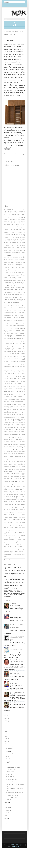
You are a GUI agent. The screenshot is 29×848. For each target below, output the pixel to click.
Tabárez (18, 519)
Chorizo (11, 269)
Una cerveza (16, 534)
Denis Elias (19, 297)
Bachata (14, 239)
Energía (16, 333)
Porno (24, 483)
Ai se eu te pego (22, 222)
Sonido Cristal (19, 516)
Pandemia (6, 469)
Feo (24, 346)
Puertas (24, 489)
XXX (11, 553)
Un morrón (9, 534)
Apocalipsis (20, 232)
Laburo (13, 398)
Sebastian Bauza (7, 506)
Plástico (12, 479)
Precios (18, 484)
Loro (23, 407)
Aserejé (20, 234)
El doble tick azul (16, 318)
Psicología (14, 489)
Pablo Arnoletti (12, 466)
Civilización (23, 272)
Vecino (21, 539)
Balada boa (23, 240)
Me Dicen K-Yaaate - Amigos (12, 779)
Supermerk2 (6, 519)
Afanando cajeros (14, 219)
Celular (8, 260)
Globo (21, 356)
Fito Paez (21, 350)
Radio (11, 493)
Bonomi (5, 249)
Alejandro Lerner (17, 224)
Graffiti (16, 358)
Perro (17, 478)
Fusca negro (14, 353)
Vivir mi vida (22, 546)
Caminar (23, 253)
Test (16, 524)
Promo (19, 488)
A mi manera (21, 214)
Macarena (18, 412)
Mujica (19, 447)
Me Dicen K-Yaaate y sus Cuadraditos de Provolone (14, 431)
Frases (15, 351)
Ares (9, 234)
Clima (8, 275)
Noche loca (13, 459)
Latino (18, 399)
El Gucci (22, 320)
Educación (15, 315)
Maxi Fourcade (9, 425)
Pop (18, 481)
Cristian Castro (22, 286)
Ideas (5, 371)
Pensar (5, 478)
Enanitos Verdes (10, 333)
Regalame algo (22, 494)
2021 (15, 211)
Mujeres (16, 447)
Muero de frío (22, 446)
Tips (5, 527)
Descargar (6, 299)
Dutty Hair (23, 314)
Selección (12, 506)
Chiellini (21, 265)
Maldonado (6, 417)
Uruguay (7, 537)
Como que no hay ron (17, 277)
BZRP (11, 252)
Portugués (6, 484)
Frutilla (10, 353)
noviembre (8, 748)
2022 (17, 211)
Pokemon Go (6, 481)
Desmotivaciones (8, 300)
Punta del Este (11, 491)
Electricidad (22, 328)
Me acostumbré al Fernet (19, 427)
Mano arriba (17, 417)
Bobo (18, 247)
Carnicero (20, 257)
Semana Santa (19, 506)
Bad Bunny (19, 239)
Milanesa (23, 437)
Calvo (12, 253)
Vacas (5, 539)
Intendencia (15, 375)
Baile (13, 240)
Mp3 (18, 444)
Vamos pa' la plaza (16, 539)
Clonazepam (13, 275)
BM (15, 247)
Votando (14, 549)
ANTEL (10, 232)
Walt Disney (8, 551)
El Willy (11, 328)
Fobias (5, 351)
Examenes (23, 343)
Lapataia (5, 399)
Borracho (9, 249)
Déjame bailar (19, 295)
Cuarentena (11, 289)
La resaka (10, 396)
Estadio (15, 341)
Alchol (5, 224)
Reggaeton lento (17, 496)
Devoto (9, 302)
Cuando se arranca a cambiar (15, 287)
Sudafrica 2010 (12, 517)
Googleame (9, 358)
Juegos (14, 381)
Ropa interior (11, 501)
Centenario (12, 260)
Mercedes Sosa (14, 436)
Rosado (16, 501)
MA (15, 412)
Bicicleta (13, 245)
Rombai (5, 501)
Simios (12, 512)
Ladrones (16, 398)
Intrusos (9, 376)
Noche (8, 459)
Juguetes (20, 381)
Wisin (5, 553)
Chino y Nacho (12, 267)
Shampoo (8, 509)
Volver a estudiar (19, 548)
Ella (11, 330)
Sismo (24, 514)
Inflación (5, 373)
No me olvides (6, 454)
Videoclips (6, 545)
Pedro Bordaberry (13, 474)
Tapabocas (17, 520)
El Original (18, 323)
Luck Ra (16, 411)
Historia (12, 366)
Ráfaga (17, 493)
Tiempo (17, 525)
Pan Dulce (18, 467)
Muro (11, 449)
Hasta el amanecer (17, 363)
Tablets (21, 519)
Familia (9, 345)
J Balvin (23, 376)
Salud (10, 502)
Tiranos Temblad (9, 527)
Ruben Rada (20, 501)
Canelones (19, 256)
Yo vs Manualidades (10, 782)
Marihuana (23, 419)
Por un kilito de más (10, 483)
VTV (17, 549)
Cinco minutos (12, 270)
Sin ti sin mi (17, 514)
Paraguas (23, 469)
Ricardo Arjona (15, 497)
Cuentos (5, 291)
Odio (20, 461)
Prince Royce (13, 486)
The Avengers (20, 524)
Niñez (24, 453)
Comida (11, 277)
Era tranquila (21, 338)
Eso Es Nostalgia (17, 340)
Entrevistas (9, 338)
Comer (9, 277)
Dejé (7, 297)
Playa (15, 479)
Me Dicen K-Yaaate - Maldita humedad (14, 792)
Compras (17, 278)
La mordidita (12, 393)
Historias (17, 366)
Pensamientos (22, 476)
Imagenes (8, 371)
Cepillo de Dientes (18, 260)
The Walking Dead (11, 525)
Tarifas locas (21, 520)
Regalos (5, 496)
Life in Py (9, 404)
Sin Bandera (16, 512)
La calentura (15, 384)
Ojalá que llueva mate (12, 463)
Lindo (18, 404)
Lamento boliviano (21, 398)
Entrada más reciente (9, 154)
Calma (9, 253)
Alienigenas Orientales (8, 227)
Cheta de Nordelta (15, 265)
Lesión (13, 402)
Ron (8, 501)
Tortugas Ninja (7, 529)
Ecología (11, 315)
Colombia (5, 277)
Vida (15, 542)
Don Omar (15, 312)
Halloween (6, 363)
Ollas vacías (13, 464)
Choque (8, 269)
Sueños (16, 517)
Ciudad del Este (12, 272)
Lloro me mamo (13, 406)
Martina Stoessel (18, 422)
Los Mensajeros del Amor (16, 409)
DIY (7, 310)
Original (21, 464)
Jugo (17, 381)
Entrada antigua (21, 154)
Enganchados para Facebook (9, 335)
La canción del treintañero (14, 388)
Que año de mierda (21, 491)
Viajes (24, 541)
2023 (20, 211)
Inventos (16, 376)
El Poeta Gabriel (21, 325)
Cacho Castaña (15, 252)
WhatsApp (23, 551)
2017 (8, 211)
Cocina (24, 275)
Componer (12, 278)
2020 (13, 211)
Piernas (19, 478)
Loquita (20, 407)
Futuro (21, 353)
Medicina (9, 434)
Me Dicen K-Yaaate (18, 429)
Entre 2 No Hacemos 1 (10, 336)
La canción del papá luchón (13, 386)
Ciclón (17, 269)
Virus (19, 546)
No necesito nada (20, 454)
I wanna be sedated (20, 370)
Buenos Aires (19, 250)
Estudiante (12, 343)
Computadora (22, 278)
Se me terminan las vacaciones (18, 504)
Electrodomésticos (7, 330)
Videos (17, 544)
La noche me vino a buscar (19, 394)
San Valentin (17, 502)
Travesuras (23, 529)
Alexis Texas (11, 226)
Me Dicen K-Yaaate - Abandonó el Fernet (15, 765)
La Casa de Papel (22, 388)
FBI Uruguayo (9, 346)
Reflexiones (17, 494)
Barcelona (19, 242)
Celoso (5, 260)
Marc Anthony (11, 419)
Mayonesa (14, 425)
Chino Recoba (6, 267)
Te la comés (10, 522)
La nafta (22, 393)
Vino (12, 546)
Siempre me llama (21, 511)
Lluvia (18, 406)
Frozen (7, 353)
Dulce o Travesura (17, 314)
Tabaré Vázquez (13, 519)
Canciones (7, 256)
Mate (9, 424)
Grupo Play (10, 359)
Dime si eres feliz (21, 307)
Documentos (6, 312)
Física (17, 350)
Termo (9, 524)
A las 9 (12, 214)
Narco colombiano (16, 451)
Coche (20, 275)
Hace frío (23, 361)
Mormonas (6, 444)
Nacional (21, 450)
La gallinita (15, 391)
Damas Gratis (14, 294)
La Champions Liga (7, 389)
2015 (24, 209)
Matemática (12, 424)
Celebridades (22, 259)
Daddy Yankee (17, 292)
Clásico (5, 275)
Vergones (17, 541)
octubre (8, 751)
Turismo (20, 532)
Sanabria (21, 502)
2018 (6, 738)
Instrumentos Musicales (20, 373)
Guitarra (23, 360)
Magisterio (21, 414)
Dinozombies (13, 603)
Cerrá (9, 262)
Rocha (18, 499)
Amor (17, 229)
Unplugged (22, 535)
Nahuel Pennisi (7, 451)
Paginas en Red (16, 846)
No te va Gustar (12, 458)
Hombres (5, 368)
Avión (24, 237)
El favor (14, 320)
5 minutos (12, 212)
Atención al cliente (16, 235)
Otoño (5, 466)
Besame (9, 245)
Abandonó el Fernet (13, 216)
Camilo (20, 253)
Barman (23, 242)
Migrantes (19, 437)
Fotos (12, 351)
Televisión (6, 524)
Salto (7, 502)
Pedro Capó (19, 474)
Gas (18, 354)
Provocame (10, 489)
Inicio (16, 154)
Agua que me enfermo (15, 221)
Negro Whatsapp (15, 453)
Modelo (15, 441)
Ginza (18, 356)
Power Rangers (12, 484)
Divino (5, 310)
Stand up (23, 516)
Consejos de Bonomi (17, 280)
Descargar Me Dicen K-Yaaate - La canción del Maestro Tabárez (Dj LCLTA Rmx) (17, 661)
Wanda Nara (13, 551)
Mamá (14, 417)
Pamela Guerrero (8, 467)
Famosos (13, 345)
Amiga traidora (6, 229)
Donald (19, 312)
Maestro (23, 412)
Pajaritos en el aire (21, 466)
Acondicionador (17, 217)
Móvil (16, 444)
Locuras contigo (16, 407)
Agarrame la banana (7, 221)
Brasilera (5, 250)
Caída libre (6, 253)
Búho (24, 250)
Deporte (23, 297)
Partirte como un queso (12, 473)
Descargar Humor (13, 299)
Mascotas (5, 424)
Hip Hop (5, 366)
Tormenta (23, 527)
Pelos (12, 476)
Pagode (16, 466)
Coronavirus (16, 283)
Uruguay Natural (14, 537)
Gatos (8, 356)
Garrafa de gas (15, 354)
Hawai (13, 364)
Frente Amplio (20, 351)
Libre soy (19, 402)
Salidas (24, 501)
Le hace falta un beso (21, 401)
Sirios (21, 514)
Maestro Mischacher (8, 414)
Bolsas (24, 247)
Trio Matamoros (10, 530)
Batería (11, 244)
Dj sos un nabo (21, 310)
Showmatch (13, 509)
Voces (5, 548)
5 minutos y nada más (19, 212)
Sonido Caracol (13, 516)
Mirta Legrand (19, 439)
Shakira (21, 507)
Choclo (19, 267)
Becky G (20, 244)
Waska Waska (18, 551)
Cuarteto (16, 289)
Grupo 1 (20, 358)
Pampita (13, 467)
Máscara (23, 422)
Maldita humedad (11, 416)
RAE (14, 493)
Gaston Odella (22, 354)
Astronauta (9, 235)
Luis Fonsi (21, 411)
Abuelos (5, 217)
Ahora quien (13, 222)
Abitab (24, 216)
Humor (19, 31)
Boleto (21, 247)
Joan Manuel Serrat (9, 380)
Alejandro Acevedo (10, 224)
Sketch (5, 516)
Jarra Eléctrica (16, 378)
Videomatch (12, 544)
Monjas (19, 441)
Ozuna (7, 466)
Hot (21, 368)
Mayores (18, 425)
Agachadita (23, 219)
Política (15, 481)
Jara (10, 378)
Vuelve (22, 549)
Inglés (9, 373)
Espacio (8, 341)
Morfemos (23, 442)
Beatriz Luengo (16, 244)
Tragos (19, 529)
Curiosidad (11, 292)
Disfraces (15, 309)
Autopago (21, 237)
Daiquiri (21, 292)
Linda (15, 404)
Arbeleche (6, 234)
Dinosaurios (9, 309)
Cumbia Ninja (22, 291)
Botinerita (18, 249)
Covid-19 (13, 286)
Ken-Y (23, 383)
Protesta (5, 489)
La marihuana (6, 393)
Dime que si (14, 307)
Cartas (24, 257)
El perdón (22, 323)
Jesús (21, 378)
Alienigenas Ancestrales (20, 226)
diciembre (8, 746)
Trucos (15, 530)
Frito (4, 353)
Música (15, 449)
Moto (14, 444)
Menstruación (8, 436)
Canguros (23, 256)
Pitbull (5, 479)
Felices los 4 (21, 346)
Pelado (23, 474)
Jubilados (11, 381)
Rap (20, 493)
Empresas (22, 332)
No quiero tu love (21, 456)
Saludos (12, 502)
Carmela (10, 257)
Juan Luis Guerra (22, 380)
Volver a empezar (12, 548)
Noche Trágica (18, 459)
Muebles (10, 446)
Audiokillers (6, 237)
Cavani (11, 259)
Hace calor (20, 361)
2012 (6, 823)
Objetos (17, 461)
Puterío (16, 491)
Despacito (6, 302)
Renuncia (5, 497)
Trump (18, 530)
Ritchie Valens (12, 499)
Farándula (21, 345)
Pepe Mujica (13, 478)
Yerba (19, 553)
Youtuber (23, 554)
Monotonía (9, 442)
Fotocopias (9, 351)
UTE (19, 537)
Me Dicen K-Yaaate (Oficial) (18, 845)
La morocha (17, 393)
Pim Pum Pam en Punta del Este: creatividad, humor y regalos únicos (17, 637)
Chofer (5, 269)
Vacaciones (23, 537)
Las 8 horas (9, 399)
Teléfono (23, 522)
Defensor (15, 295)
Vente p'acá (6, 541)
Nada (24, 449)
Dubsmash (23, 312)
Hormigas (18, 368)
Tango (8, 520)
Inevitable (23, 371)
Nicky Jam (20, 453)
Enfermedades (22, 333)
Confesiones (12, 31)
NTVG (13, 461)
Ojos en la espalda (19, 463)
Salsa (5, 502)
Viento (21, 544)
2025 (24, 211)
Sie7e (17, 511)
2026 (5, 212)
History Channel (22, 366)
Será (9, 507)
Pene (18, 476)
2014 (20, 209)
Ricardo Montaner (22, 497)
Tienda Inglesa (22, 525)
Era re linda (15, 338)
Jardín (12, 378)
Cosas (20, 283)
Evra (20, 343)
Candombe (14, 256)
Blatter (13, 247)
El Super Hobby (9, 327)
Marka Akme (11, 422)
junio (7, 802)
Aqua (24, 232)
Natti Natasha (22, 451)
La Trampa (20, 396)
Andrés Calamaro (11, 231)
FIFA (4, 350)
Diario (9, 305)
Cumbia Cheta (16, 291)
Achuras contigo (10, 217)
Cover (8, 285)
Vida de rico (18, 542)
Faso (24, 345)
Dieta (5, 307)
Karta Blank (15, 383)
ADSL (10, 219)
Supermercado (22, 517)
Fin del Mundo (13, 350)
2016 (5, 211)
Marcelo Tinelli (18, 419)
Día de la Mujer (21, 302)
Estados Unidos (20, 341)
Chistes (16, 267)
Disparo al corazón (21, 309)
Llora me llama (6, 406)
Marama (5, 419)
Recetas (24, 493)
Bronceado (10, 250)
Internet (5, 376)
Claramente (6, 274)
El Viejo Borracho (19, 327)
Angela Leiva (22, 231)
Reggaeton (10, 496)
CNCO (17, 275)
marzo (7, 807)
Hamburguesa (11, 363)
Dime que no (9, 307)
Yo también (23, 553)
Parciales (10, 471)
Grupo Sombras (16, 359)
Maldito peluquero (20, 416)
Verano (9, 541)
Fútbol (18, 353)
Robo (16, 499)
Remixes (23, 496)
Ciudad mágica (18, 272)
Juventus (10, 383)
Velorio (24, 539)
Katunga (19, 383)
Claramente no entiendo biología (15, 274)
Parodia (16, 471)
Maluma (11, 417)
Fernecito (6, 348)
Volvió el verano (9, 549)
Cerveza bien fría (18, 262)
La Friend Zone (10, 391)
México (18, 436)
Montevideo (18, 442)
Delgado (10, 297)
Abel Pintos (20, 216)
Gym (17, 361)
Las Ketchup (14, 399)
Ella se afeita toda (11, 332)
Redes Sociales (11, 494)
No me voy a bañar (13, 454)
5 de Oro (8, 212)
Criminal (17, 286)
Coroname (11, 283)
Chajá (8, 264)
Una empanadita (22, 534)
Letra (16, 402)
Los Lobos (9, 409)
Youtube (19, 554)
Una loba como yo (7, 535)
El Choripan (10, 318)
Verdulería (14, 541)
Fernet (9, 348)
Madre (21, 412)
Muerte (5, 447)
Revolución (10, 497)
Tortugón (12, 529)
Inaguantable (13, 371)
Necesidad (9, 453)
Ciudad (7, 272)
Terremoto (13, 524)
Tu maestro (15, 532)
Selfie (16, 506)
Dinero (5, 309)
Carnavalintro (15, 257)
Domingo (11, 312)
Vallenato (11, 539)
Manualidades (22, 417)
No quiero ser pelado (14, 456)
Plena (18, 479)
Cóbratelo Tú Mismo (10, 771)
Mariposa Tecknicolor (18, 420)
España (11, 341)
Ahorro (17, 222)
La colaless (14, 389)
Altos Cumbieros (16, 227)
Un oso (13, 534)
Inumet (12, 376)
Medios (19, 434)
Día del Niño (19, 304)
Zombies (5, 556)
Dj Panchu (14, 310)
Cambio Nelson (16, 253)
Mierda (16, 437)
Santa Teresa (8, 504)
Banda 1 (10, 242)
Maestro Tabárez (15, 414)
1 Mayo (5, 209)
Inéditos (19, 371)
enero (7, 812)
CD (13, 259)
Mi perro (22, 436)
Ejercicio (21, 315)
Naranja (11, 451)
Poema (21, 479)
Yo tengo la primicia (7, 554)
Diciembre (13, 305)
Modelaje (12, 441)
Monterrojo (13, 442)
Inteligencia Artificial (8, 375)
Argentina (13, 234)
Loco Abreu (10, 407)
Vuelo (19, 549)
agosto (8, 756)
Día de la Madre (14, 302)
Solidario (8, 516)
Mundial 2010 (6, 449)
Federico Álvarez (15, 346)
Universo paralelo (15, 535)
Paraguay (6, 471)
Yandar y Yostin (15, 553)
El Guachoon (18, 320)
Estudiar (17, 343)
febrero (8, 810)
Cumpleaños (6, 292)
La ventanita (8, 398)
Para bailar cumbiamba (17, 469)
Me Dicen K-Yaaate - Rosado (12, 795)
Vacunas (7, 539)
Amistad (14, 229)
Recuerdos (6, 494)
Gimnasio (14, 356)
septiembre (9, 753)
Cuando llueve (6, 287)
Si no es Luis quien (11, 511)
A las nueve (16, 214)
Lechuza (5, 402)
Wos (7, 553)
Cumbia (10, 291)
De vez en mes (10, 295)
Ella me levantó (16, 330)
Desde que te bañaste (21, 299)
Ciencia (7, 270)
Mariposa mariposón (8, 420)
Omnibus (18, 464)
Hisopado (9, 366)
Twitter (24, 532)
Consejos (11, 280)
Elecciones (17, 328)
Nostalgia (6, 461)
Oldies (10, 464)
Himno (24, 364)
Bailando (10, 240)
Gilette (11, 356)
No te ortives (6, 458)
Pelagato (5, 476)
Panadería (23, 467)
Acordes (23, 218)
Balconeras (6, 242)
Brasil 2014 (23, 249)
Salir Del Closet (9, 40)
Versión (21, 541)
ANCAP (20, 229)
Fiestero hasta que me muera (19, 348)
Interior (19, 375)
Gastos (5, 356)
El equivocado (9, 320)
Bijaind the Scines (20, 245)
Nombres (23, 459)
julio (7, 759)
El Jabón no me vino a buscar (18, 322)
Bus (9, 252)
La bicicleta (9, 384)
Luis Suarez (11, 412)
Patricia (7, 474)
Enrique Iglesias (18, 335)
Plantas (8, 479)
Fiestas (12, 348)
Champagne (11, 264)
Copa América (17, 282)
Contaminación (11, 282)
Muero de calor (15, 446)
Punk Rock (6, 491)
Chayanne (9, 265)
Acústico (6, 219)
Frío (24, 351)
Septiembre (6, 507)
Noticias (10, 461)
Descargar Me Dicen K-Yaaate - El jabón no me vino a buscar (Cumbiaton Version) (17, 626)
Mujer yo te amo (10, 447)
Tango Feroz (12, 520)
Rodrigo (23, 499)
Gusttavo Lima (13, 361)
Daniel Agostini (20, 294)
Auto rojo (12, 237)
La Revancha (15, 396)
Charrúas (5, 265)
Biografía (5, 247)
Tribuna (5, 530)
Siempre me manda (7, 512)
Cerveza (12, 262)
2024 (22, 211)
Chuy (14, 269)
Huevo (8, 370)
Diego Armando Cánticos (20, 305)
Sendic (24, 506)
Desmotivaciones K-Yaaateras (18, 300)
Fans (17, 345)
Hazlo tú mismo (17, 364)
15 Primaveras (9, 209)
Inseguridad (13, 373)
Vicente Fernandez (10, 542)
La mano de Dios (21, 391)
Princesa (18, 486)
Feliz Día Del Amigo (10, 777)
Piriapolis (23, 478)
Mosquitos (10, 444)
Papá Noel (11, 469)
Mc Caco (22, 425)
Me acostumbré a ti (10, 427)
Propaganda (23, 488)
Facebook (5, 345)
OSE (24, 464)
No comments (13, 35)
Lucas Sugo (6, 411)
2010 (13, 209)
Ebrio (9, 315)
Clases (24, 274)
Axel (4, 239)
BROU (14, 250)
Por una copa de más (19, 483)
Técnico (15, 522)
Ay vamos (8, 239)
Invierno (19, 376)
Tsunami (22, 530)
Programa (6, 488)
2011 (15, 209)
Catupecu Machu (7, 259)
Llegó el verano (22, 404)
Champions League (18, 264)
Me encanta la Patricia (16, 432)
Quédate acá (6, 493)
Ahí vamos (9, 222)
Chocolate (23, 267)
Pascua (19, 473)
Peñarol (8, 478)
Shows (16, 509)
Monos (5, 442)
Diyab (10, 310)
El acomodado (18, 317)
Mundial (23, 447)
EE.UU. (19, 315)
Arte (17, 234)
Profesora (23, 486)
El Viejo (13, 327)
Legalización (9, 402)
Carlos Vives (6, 257)
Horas (9, 368)
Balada (19, 240)
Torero (19, 527)
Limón (13, 404)
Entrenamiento (18, 336)
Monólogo (23, 441)
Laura (21, 399)
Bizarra (9, 247)
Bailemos (16, 240)
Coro (17, 31)
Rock (21, 499)
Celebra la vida (17, 259)
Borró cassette (13, 249)
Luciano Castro (12, 411)
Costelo (23, 283)
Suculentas (6, 517)
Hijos (22, 364)
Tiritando (16, 527)
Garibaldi (10, 354)
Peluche (15, 476)
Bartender (6, 244)
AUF (9, 237)
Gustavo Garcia (7, 361)
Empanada (18, 332)
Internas (23, 375)
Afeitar (19, 219)
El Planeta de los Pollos (13, 325)
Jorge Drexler (16, 380)
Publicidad (19, 489)
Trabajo (15, 529)
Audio (24, 235)
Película (9, 476)
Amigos (11, 229)
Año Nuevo (14, 232)
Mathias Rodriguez (19, 424)
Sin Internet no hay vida (9, 514)
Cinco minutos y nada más (20, 270)
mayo (7, 805)
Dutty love (6, 315)
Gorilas (13, 358)
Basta (9, 244)
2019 (11, 211)
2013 (18, 209)
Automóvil (17, 237)
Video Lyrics (23, 542)
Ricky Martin (6, 499)
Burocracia (6, 252)
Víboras (5, 542)
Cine (4, 272)
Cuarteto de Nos (22, 289)
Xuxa (9, 553)
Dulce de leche (10, 314)
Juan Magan (6, 381)
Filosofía (7, 350)
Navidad (5, 453)
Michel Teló (11, 437)
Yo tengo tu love (15, 554)
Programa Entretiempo (12, 488)
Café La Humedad (21, 252)
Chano (24, 264)
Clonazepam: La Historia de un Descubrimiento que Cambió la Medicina (17, 649)
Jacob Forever (6, 378)
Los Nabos (23, 409)
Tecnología (19, 522)
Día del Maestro (13, 304)
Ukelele (5, 534)
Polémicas (11, 481)
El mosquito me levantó (11, 323)
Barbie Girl (14, 242)
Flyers (24, 350)
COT (4, 286)
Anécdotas (7, 31)
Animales (6, 232)
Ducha (5, 314)
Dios (12, 309)
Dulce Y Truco (13, 702)
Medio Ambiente (14, 434)
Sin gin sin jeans (22, 512)
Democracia (14, 297)
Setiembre (17, 507)
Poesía (24, 479)
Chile (24, 265)
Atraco (21, 235)
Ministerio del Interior (9, 439)
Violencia (15, 546)
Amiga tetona (22, 227)
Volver (7, 548)
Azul (11, 239)
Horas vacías (13, 368)
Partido (20, 471)
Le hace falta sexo (13, 401)
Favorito (5, 346)
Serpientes (13, 507)
